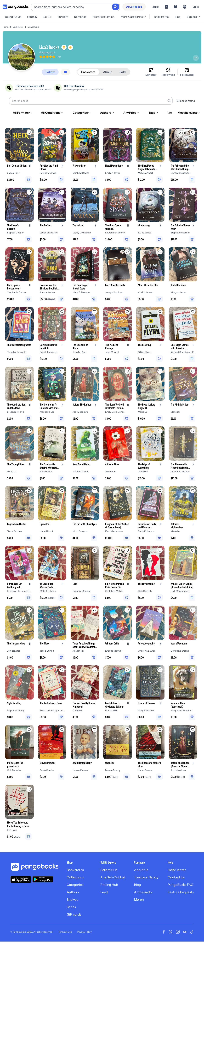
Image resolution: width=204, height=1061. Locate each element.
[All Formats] (22, 112)
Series (71, 907)
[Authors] (107, 112)
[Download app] (134, 6)
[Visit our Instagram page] (178, 932)
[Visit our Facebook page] (164, 932)
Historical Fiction (103, 16)
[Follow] (50, 72)
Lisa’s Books (33, 27)
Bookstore (88, 72)
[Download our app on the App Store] (20, 879)
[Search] (115, 7)
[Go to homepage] (15, 7)
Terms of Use (65, 931)
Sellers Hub (108, 870)
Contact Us (176, 877)
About (156, 6)
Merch (139, 899)
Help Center (177, 870)
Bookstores (161, 16)
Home (5, 27)
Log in (196, 6)
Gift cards (74, 914)
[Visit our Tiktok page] (192, 932)
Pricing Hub (109, 885)
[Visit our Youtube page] (185, 932)
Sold (122, 72)
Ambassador (143, 892)
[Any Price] (131, 112)
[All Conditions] (52, 112)
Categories (75, 885)
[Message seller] (65, 72)
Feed (104, 892)
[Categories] (82, 112)
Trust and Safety (146, 877)
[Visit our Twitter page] (171, 932)
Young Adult (13, 16)
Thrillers (62, 16)
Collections (75, 877)
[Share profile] (196, 58)
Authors (73, 892)
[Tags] (153, 112)
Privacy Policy (84, 931)
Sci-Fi (47, 16)
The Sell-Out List (112, 877)
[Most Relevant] (189, 112)
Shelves (72, 899)
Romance (80, 16)
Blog (178, 16)
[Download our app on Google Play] (42, 879)
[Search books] (91, 101)
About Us (141, 870)
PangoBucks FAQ (180, 885)
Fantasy (32, 16)
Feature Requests (181, 892)
